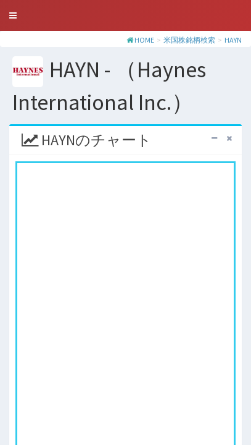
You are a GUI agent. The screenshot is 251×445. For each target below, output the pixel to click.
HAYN (233, 39)
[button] (13, 15)
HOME (144, 39)
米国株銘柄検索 (189, 39)
